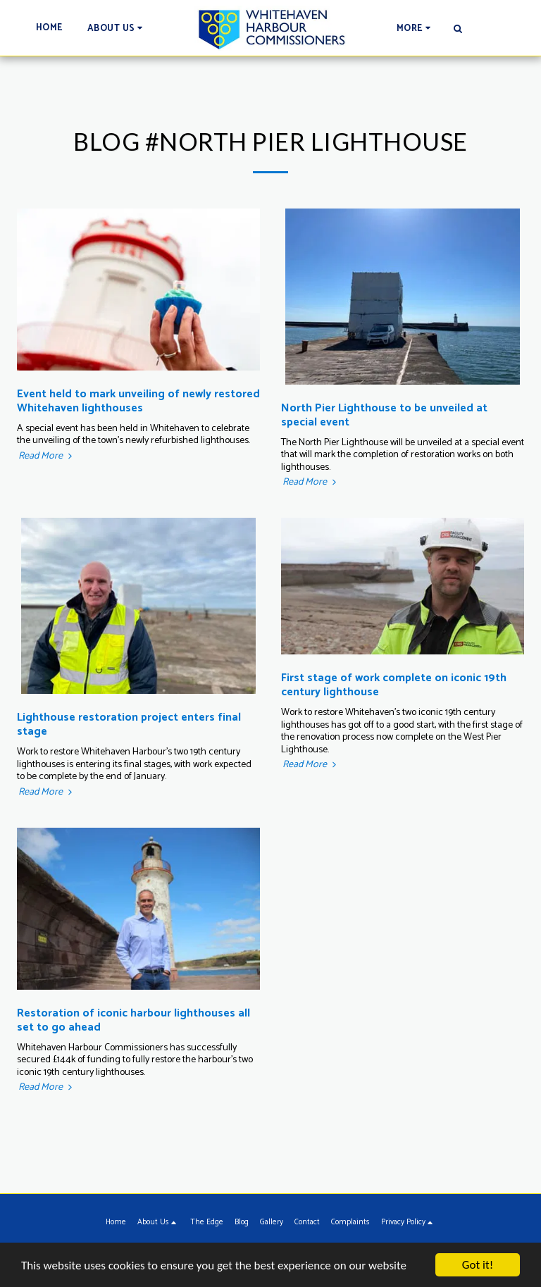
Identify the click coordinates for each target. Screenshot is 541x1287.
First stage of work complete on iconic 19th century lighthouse (393, 685)
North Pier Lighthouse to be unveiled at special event (384, 415)
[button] (117, 28)
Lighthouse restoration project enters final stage (129, 724)
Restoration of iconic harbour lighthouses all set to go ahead (133, 1020)
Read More (46, 456)
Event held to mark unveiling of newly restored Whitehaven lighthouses (138, 401)
